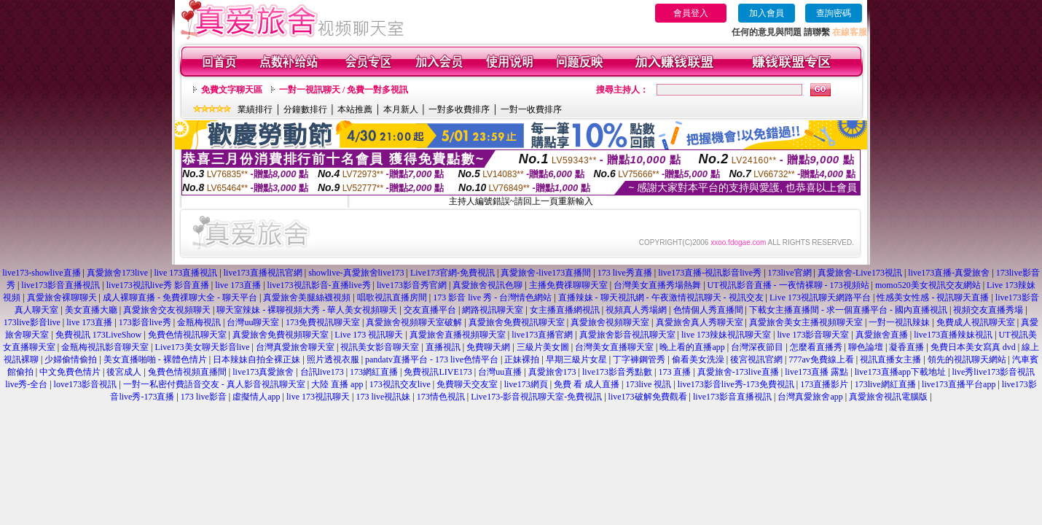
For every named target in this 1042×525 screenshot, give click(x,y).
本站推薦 (354, 109)
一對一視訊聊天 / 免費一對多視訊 (343, 90)
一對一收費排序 (531, 109)
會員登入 (690, 13)
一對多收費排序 (459, 109)
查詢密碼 (833, 13)
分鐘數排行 (305, 109)
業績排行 (255, 109)
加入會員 (766, 13)
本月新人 (400, 109)
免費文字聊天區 (231, 90)
